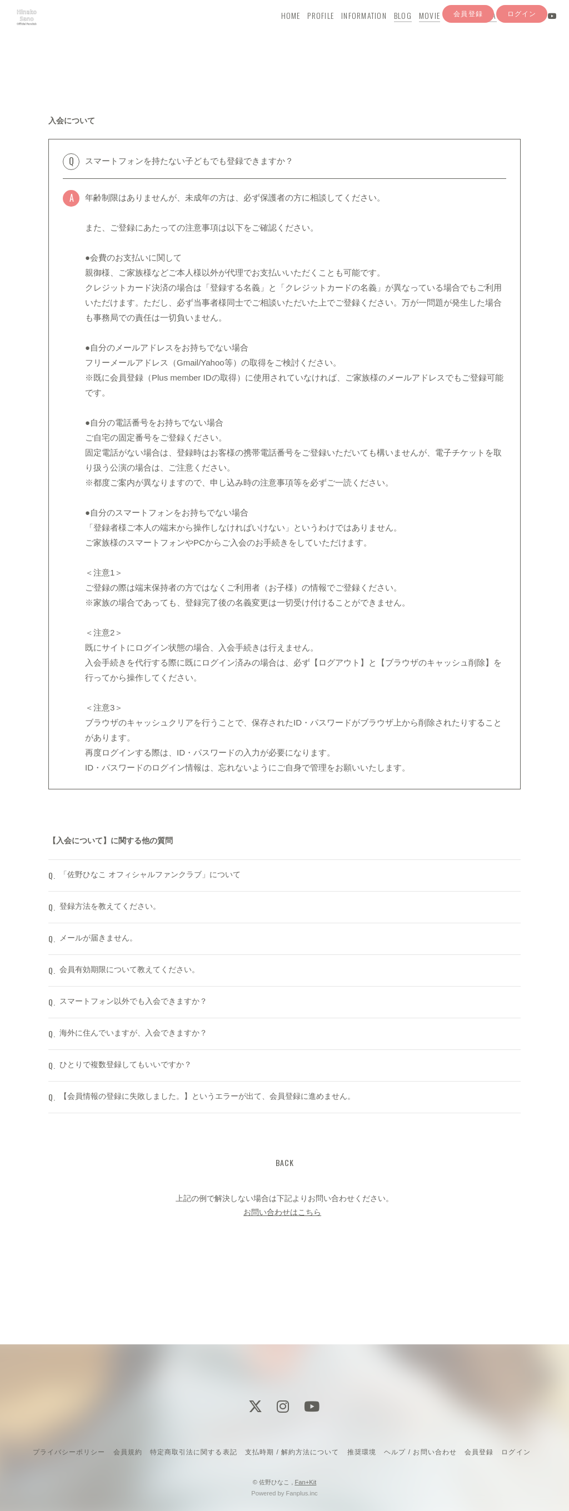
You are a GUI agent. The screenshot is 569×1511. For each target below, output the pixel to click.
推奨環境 (361, 1452)
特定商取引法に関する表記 (193, 1452)
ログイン (521, 52)
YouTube (449, 31)
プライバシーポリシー (69, 1452)
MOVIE (418, 31)
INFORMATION (353, 31)
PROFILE (309, 31)
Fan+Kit (305, 1482)
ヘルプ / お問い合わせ (420, 1452)
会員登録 (467, 52)
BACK (285, 1231)
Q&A (478, 31)
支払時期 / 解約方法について (292, 1452)
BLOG (392, 31)
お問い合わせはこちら (282, 1281)
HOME (279, 31)
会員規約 (127, 1452)
